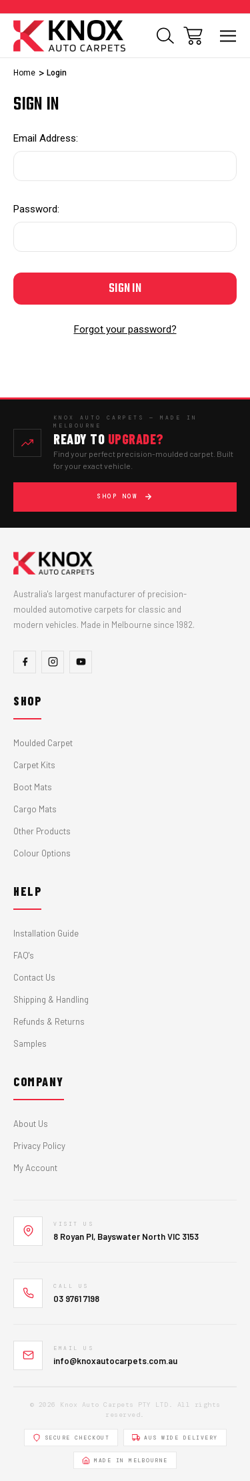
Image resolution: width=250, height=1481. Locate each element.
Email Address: (45, 138)
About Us (30, 1123)
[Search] (165, 35)
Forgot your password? (125, 329)
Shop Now (125, 496)
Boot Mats (32, 787)
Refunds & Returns (49, 1021)
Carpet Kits (34, 765)
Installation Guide (46, 933)
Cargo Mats (35, 809)
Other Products (42, 831)
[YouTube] (80, 662)
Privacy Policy (39, 1145)
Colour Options (42, 853)
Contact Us (34, 977)
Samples (30, 1043)
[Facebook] (24, 662)
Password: (36, 209)
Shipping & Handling (51, 999)
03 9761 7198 (76, 1298)
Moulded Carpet (43, 742)
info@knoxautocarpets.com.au (115, 1360)
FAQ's (23, 955)
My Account (35, 1167)
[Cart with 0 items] (193, 36)
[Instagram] (52, 662)
